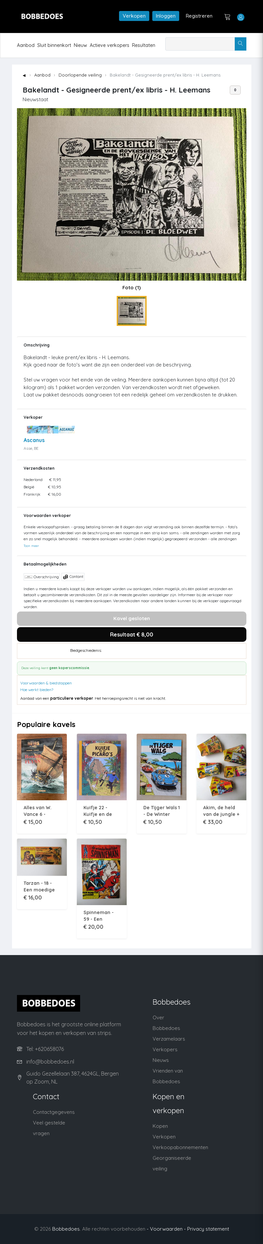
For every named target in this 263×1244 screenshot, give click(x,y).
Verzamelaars (169, 1039)
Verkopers (165, 1049)
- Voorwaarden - (166, 1229)
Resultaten (143, 45)
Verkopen (134, 16)
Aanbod (26, 45)
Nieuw (80, 45)
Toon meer (31, 546)
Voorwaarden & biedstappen (46, 682)
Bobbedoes (66, 1229)
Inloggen (166, 16)
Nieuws (161, 1060)
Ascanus (34, 440)
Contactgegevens (54, 1112)
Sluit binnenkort (54, 45)
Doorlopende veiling (80, 75)
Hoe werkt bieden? (36, 689)
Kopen (160, 1126)
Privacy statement (208, 1229)
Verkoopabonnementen (180, 1147)
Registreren (199, 16)
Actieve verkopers (109, 45)
